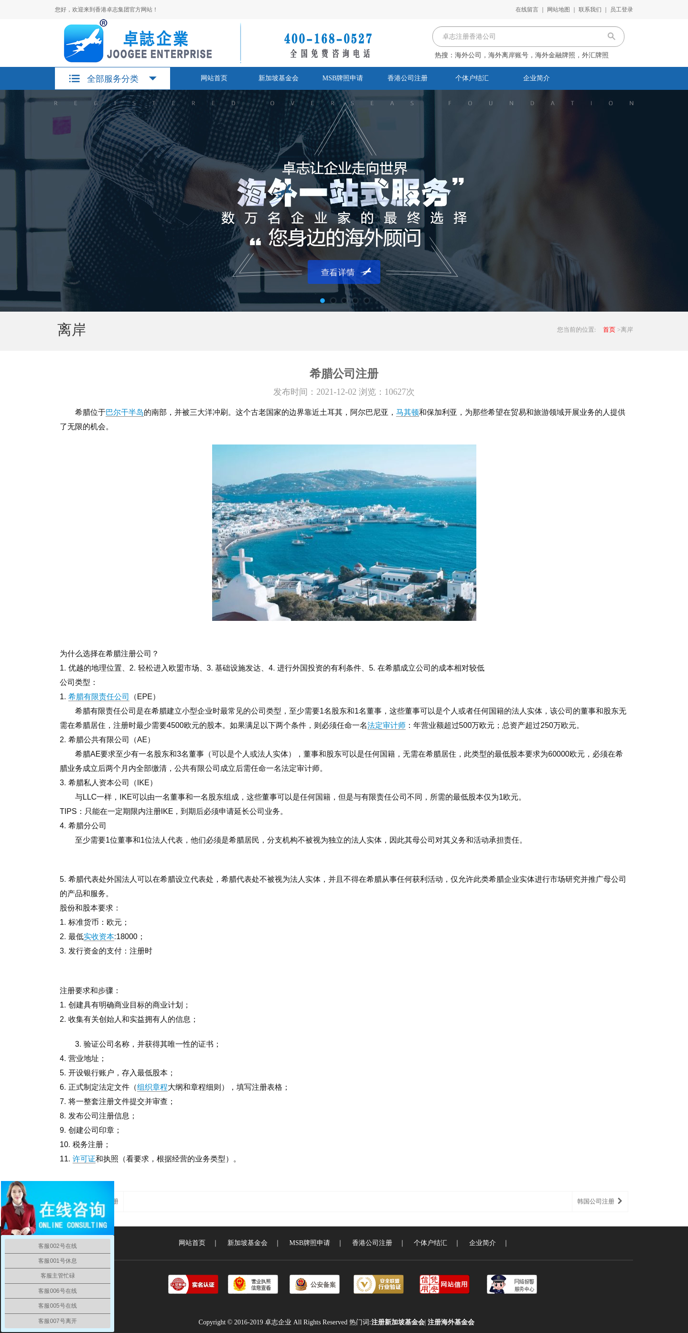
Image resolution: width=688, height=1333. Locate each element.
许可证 (84, 1159)
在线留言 (527, 9)
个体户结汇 (472, 78)
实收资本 (99, 936)
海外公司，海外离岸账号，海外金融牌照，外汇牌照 (532, 55)
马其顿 (407, 412)
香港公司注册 (407, 78)
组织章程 (152, 1087)
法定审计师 (386, 725)
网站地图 (558, 9)
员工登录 (621, 9)
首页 (609, 329)
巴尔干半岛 (125, 412)
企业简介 (536, 78)
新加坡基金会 (278, 78)
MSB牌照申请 (343, 78)
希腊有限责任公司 (98, 697)
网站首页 (214, 78)
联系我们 (590, 9)
